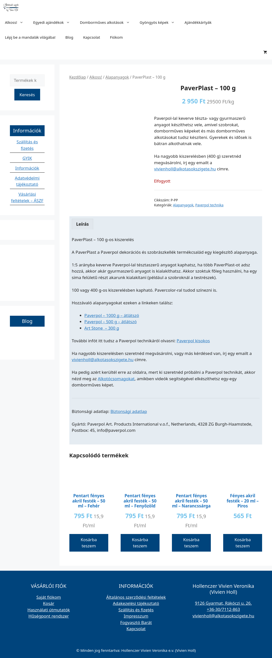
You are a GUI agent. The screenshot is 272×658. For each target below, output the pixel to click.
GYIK (27, 158)
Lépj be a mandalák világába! (30, 37)
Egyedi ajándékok (54, 22)
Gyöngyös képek (160, 22)
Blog (69, 37)
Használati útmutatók (48, 610)
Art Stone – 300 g (101, 328)
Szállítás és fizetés (136, 610)
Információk (27, 168)
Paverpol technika (209, 205)
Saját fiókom (48, 597)
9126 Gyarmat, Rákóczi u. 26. (223, 603)
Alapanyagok (117, 77)
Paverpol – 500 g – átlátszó (110, 321)
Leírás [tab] (82, 224)
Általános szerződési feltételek (136, 597)
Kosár (48, 603)
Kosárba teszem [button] (89, 543)
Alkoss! (16, 22)
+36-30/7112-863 (223, 609)
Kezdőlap (77, 77)
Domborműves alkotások (107, 22)
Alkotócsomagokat (116, 378)
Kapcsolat (91, 37)
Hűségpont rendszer (48, 616)
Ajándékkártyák (198, 22)
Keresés (27, 94)
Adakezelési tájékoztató (136, 603)
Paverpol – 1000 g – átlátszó (111, 315)
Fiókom (116, 37)
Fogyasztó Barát (136, 622)
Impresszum (136, 616)
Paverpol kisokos (193, 341)
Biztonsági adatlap (128, 411)
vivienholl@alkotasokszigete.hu (185, 169)
